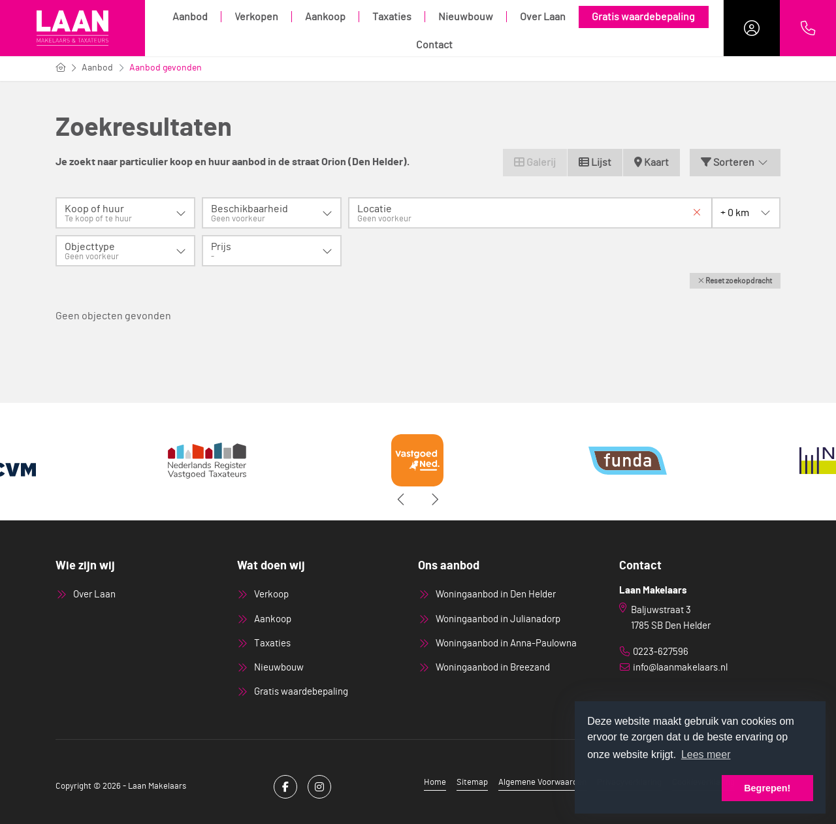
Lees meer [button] (706, 754)
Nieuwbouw (465, 17)
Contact (434, 45)
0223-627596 (660, 652)
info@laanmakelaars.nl (680, 668)
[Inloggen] (752, 28)
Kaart (651, 162)
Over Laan (543, 17)
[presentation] (402, 499)
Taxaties (391, 17)
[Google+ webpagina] (319, 787)
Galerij (535, 162)
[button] (735, 281)
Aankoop (325, 17)
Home (435, 782)
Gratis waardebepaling (643, 17)
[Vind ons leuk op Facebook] (285, 787)
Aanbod (190, 17)
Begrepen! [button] (767, 788)
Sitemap (472, 782)
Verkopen (256, 17)
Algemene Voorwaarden (542, 782)
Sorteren (735, 162)
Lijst (595, 162)
